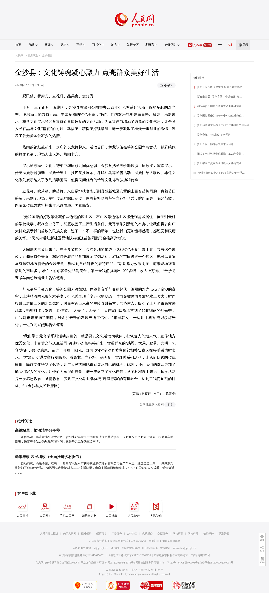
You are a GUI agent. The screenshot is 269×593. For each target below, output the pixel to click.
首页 (18, 44)
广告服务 (117, 533)
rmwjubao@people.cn (184, 548)
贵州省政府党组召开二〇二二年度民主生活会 (223, 125)
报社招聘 (86, 533)
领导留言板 (89, 508)
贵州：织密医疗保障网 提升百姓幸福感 (219, 87)
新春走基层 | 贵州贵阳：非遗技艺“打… (219, 96)
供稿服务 (147, 533)
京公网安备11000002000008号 (216, 562)
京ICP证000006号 (188, 562)
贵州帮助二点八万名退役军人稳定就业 (219, 163)
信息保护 (208, 533)
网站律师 (193, 533)
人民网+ (44, 508)
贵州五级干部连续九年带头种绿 (215, 144)
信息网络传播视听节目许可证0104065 (57, 562)
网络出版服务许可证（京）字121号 (155, 562)
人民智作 (156, 508)
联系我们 (224, 533)
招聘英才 (101, 533)
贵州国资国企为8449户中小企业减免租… (220, 115)
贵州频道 (32, 55)
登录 (245, 44)
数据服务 (162, 533)
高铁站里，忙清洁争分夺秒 (37, 430)
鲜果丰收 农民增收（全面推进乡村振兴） (49, 457)
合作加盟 (132, 533)
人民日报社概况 (49, 533)
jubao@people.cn (171, 540)
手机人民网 (67, 508)
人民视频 (111, 508)
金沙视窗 (47, 55)
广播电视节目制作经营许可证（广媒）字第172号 (182, 555)
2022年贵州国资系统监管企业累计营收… (220, 106)
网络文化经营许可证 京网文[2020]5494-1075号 (107, 562)
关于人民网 (69, 533)
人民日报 (22, 508)
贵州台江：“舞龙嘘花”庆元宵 (214, 134)
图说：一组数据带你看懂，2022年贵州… (220, 153)
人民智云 (133, 508)
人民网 (19, 55)
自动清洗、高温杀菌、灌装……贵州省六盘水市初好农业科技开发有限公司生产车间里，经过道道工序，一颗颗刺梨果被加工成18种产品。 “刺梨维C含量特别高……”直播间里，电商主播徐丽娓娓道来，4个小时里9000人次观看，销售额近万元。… (94, 468)
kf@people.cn (101, 548)
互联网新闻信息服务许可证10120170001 (82, 555)
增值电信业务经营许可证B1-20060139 (129, 555)
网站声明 (178, 533)
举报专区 (133, 44)
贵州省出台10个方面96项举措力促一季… (221, 172)
